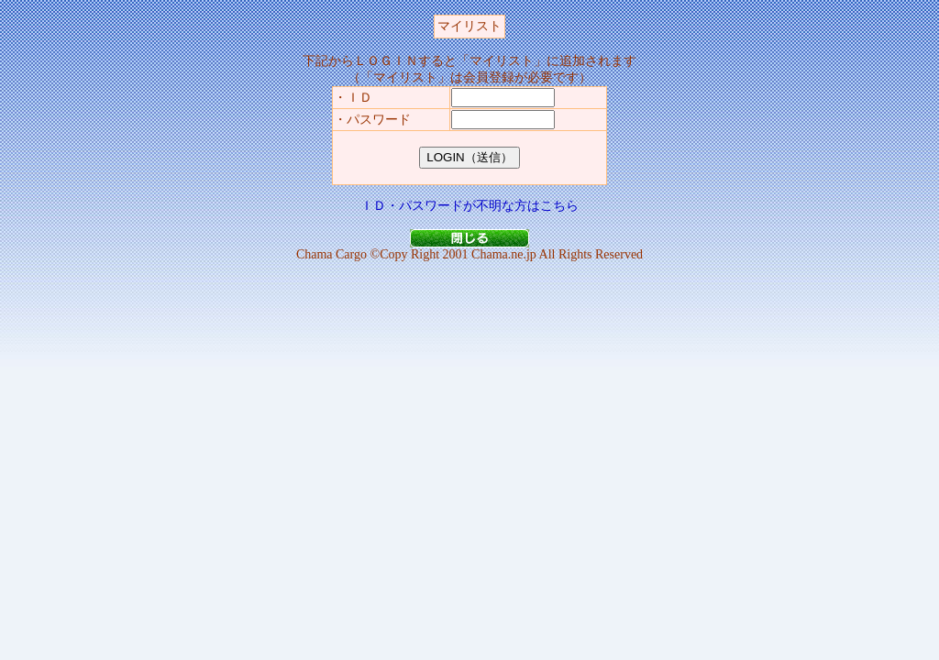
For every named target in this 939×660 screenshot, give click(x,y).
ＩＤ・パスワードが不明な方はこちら (469, 206)
